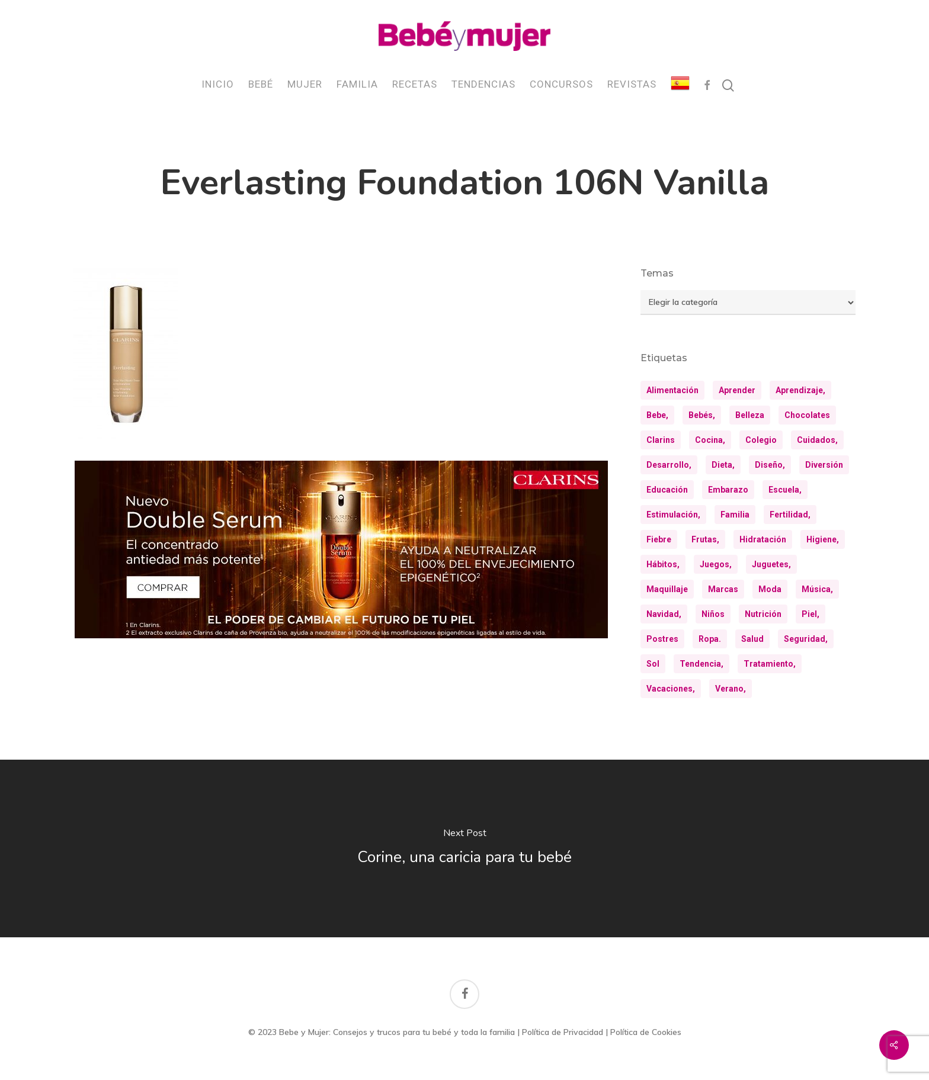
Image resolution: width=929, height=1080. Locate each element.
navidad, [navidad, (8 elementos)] (663, 614)
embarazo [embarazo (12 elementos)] (728, 489)
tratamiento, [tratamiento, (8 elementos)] (770, 663)
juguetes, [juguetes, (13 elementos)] (771, 564)
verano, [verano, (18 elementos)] (730, 688)
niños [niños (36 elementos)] (713, 614)
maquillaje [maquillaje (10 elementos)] (667, 589)
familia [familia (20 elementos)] (734, 514)
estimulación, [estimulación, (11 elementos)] (673, 514)
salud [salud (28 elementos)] (752, 639)
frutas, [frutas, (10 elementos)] (705, 539)
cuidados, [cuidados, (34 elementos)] (817, 440)
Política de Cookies (645, 1032)
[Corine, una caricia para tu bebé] (464, 848)
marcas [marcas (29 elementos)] (723, 589)
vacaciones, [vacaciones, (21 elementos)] (670, 688)
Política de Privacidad (562, 1032)
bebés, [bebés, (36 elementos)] (701, 415)
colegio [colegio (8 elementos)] (761, 440)
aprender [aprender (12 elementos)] (737, 390)
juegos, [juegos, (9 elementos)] (716, 564)
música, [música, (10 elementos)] (817, 589)
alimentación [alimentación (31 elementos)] (672, 390)
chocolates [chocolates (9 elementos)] (807, 415)
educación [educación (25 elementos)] (667, 489)
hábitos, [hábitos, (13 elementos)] (663, 564)
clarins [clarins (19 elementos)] (660, 440)
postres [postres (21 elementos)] (662, 639)
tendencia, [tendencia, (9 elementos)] (701, 663)
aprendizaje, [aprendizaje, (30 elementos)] (800, 390)
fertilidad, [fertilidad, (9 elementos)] (790, 514)
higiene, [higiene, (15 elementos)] (822, 539)
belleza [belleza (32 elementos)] (749, 415)
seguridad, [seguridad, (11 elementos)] (806, 639)
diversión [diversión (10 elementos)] (824, 465)
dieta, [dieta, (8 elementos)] (723, 465)
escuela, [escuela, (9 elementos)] (785, 489)
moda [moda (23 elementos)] (769, 589)
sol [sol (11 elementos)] (652, 663)
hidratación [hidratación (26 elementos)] (762, 539)
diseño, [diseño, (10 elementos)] (770, 465)
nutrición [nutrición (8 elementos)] (763, 614)
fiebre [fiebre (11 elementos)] (658, 539)
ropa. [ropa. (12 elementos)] (710, 639)
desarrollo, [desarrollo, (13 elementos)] (668, 465)
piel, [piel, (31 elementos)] (810, 614)
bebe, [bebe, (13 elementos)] (657, 415)
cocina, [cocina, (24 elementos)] (710, 440)
